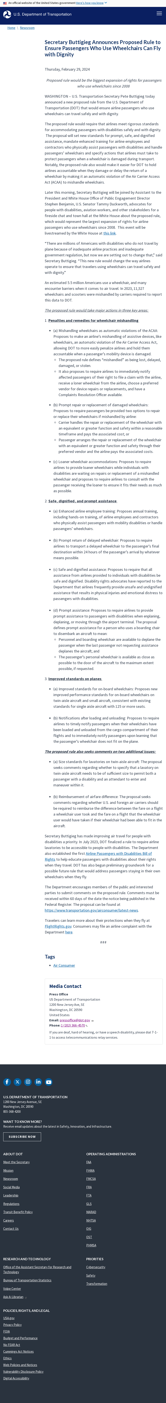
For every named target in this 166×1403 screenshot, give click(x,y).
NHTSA (91, 1223)
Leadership (10, 1198)
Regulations (11, 1206)
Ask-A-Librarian (15, 1299)
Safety (90, 1278)
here (68, 934)
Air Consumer (64, 967)
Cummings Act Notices (18, 1354)
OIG (88, 1231)
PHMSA (91, 1248)
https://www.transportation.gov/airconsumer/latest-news (91, 912)
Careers (8, 1223)
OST (89, 1239)
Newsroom (27, 30)
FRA (89, 1189)
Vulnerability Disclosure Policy (23, 1374)
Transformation (96, 1286)
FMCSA (91, 1181)
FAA (88, 1164)
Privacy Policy (12, 1327)
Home (11, 30)
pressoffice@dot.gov (77, 1022)
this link (109, 235)
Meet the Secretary (16, 1164)
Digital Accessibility (16, 1381)
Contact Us (11, 1231)
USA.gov (8, 1320)
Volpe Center (12, 1291)
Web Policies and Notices (20, 1367)
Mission (8, 1173)
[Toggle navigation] (159, 13)
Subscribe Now (22, 1139)
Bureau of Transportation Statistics (27, 1283)
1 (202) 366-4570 (74, 1027)
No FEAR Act (11, 1347)
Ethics (7, 1361)
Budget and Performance (20, 1340)
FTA (88, 1198)
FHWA (90, 1173)
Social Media (11, 1189)
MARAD (91, 1214)
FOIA (6, 1334)
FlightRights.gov (58, 928)
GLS (89, 1206)
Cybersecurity (95, 1269)
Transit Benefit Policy (18, 1214)
